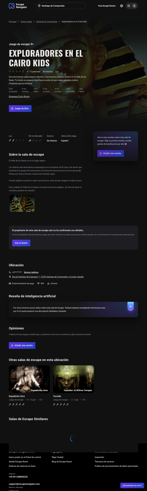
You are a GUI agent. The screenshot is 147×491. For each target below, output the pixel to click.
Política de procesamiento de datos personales (116, 466)
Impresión (99, 457)
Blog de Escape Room (62, 461)
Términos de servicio (104, 461)
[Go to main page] (18, 6)
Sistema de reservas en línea (22, 466)
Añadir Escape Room (18, 461)
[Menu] (131, 5)
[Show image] (22, 203)
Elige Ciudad (57, 457)
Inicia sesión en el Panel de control (25, 457)
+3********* (17, 272)
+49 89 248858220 (18, 476)
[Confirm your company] (21, 243)
